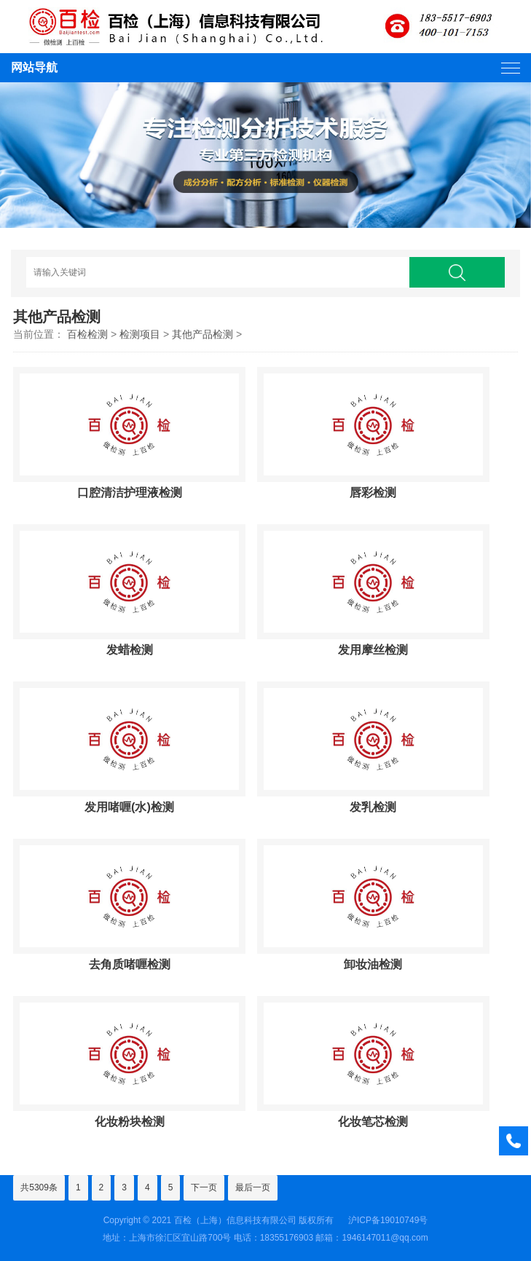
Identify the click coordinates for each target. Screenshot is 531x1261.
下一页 (204, 1187)
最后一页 (252, 1187)
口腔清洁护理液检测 (129, 492)
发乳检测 (373, 806)
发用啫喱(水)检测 (129, 806)
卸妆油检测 (373, 964)
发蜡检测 (129, 649)
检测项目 (139, 334)
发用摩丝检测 (373, 649)
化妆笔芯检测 (373, 1121)
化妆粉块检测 (130, 1121)
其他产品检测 (202, 334)
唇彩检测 (373, 492)
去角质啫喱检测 (129, 964)
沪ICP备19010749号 (388, 1220)
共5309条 (39, 1187)
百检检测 (87, 334)
